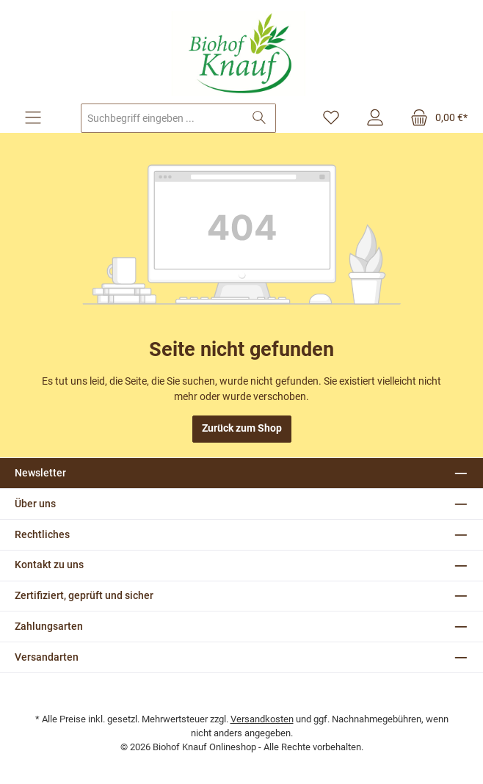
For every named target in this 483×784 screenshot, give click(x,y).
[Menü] (33, 118)
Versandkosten (262, 719)
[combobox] (162, 118)
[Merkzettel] (331, 118)
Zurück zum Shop (242, 428)
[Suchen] (259, 118)
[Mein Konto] (375, 118)
